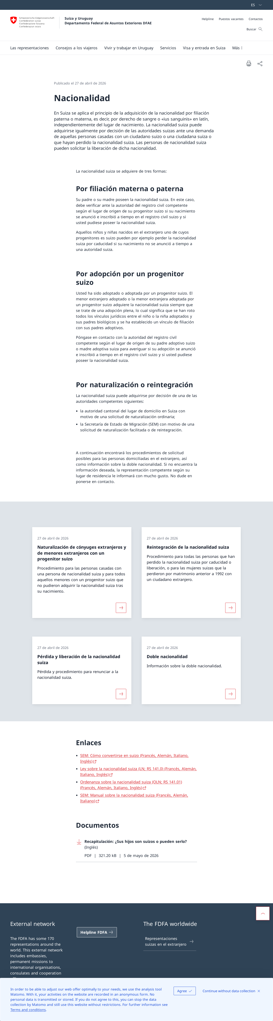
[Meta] (232, 19)
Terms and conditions (28, 1009)
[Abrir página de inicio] (81, 25)
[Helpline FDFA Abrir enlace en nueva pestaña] (97, 932)
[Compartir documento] (259, 63)
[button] (29, 48)
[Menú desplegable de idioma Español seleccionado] (255, 5)
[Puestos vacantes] (231, 19)
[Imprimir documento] (248, 63)
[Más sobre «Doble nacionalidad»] (230, 694)
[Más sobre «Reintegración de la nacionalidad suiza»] (230, 607)
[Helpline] (207, 19)
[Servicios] (168, 48)
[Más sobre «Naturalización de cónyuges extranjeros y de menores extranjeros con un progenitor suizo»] (121, 607)
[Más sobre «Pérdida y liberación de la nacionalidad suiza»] (121, 694)
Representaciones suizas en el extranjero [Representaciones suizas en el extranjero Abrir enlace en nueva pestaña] (169, 941)
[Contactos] (255, 19)
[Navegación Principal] (133, 48)
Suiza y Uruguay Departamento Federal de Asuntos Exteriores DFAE (108, 20)
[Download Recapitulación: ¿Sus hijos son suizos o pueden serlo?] (136, 848)
